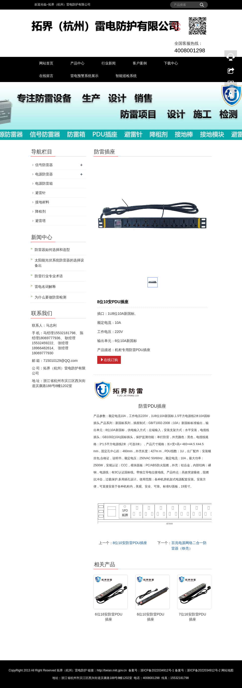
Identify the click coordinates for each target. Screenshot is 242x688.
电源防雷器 (44, 174)
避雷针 (40, 193)
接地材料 (42, 202)
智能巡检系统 (126, 76)
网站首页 (46, 63)
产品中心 (77, 63)
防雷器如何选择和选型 (52, 250)
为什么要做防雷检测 (50, 297)
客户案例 (140, 63)
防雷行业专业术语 (49, 276)
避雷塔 (40, 221)
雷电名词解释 (45, 287)
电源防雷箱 (44, 183)
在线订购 (109, 360)
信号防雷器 (44, 165)
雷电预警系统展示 (84, 76)
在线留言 (46, 76)
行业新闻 (109, 63)
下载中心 (171, 63)
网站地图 (227, 670)
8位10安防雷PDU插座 (130, 543)
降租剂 (40, 211)
